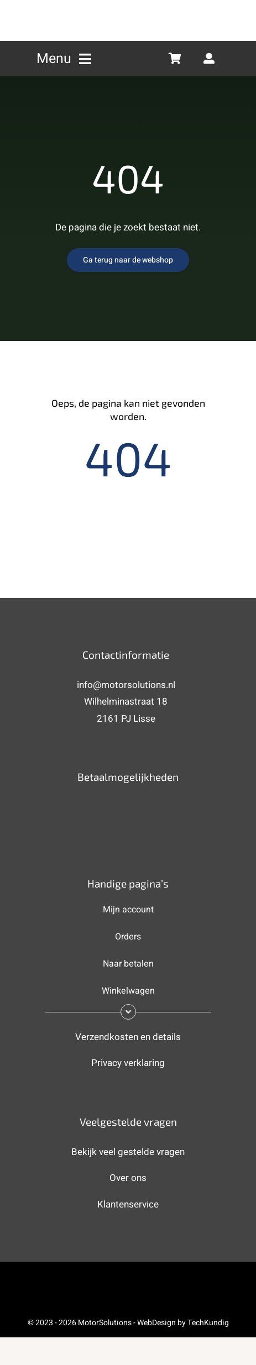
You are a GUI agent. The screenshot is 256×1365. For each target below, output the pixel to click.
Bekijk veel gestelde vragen (128, 1152)
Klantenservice (128, 1204)
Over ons (128, 1178)
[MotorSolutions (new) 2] (128, 7)
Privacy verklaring (128, 1063)
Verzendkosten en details (128, 1037)
